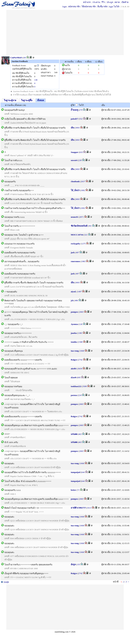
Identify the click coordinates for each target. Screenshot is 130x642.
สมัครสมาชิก (74, 6)
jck (72, 300)
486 (76, 300)
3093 (77, 127)
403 (80, 434)
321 (86, 234)
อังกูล (73, 564)
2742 (80, 359)
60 (25, 57)
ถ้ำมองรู (74, 110)
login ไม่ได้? (114, 6)
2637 (83, 181)
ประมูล (110, 2)
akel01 (74, 368)
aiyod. (73, 291)
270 (81, 110)
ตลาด (117, 2)
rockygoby (75, 243)
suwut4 (74, 160)
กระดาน (96, 2)
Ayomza (74, 324)
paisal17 (74, 119)
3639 (80, 368)
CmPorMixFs (16, 57)
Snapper (74, 152)
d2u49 (73, 377)
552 (81, 119)
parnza (74, 395)
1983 (83, 261)
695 (79, 377)
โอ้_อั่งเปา (75, 190)
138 (35, 80)
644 (83, 472)
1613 (89, 508)
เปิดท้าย (125, 2)
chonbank (75, 181)
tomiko (74, 342)
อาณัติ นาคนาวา (78, 508)
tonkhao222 (76, 386)
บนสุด (5, 582)
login (64, 6)
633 (81, 152)
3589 (85, 386)
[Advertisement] (65, 32)
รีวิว (103, 2)
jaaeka (74, 333)
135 (78, 564)
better (73, 490)
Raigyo (74, 359)
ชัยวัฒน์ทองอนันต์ (79, 226)
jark (73, 252)
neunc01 (74, 217)
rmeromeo (75, 261)
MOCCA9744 (77, 234)
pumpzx (74, 312)
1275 (83, 243)
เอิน (72, 127)
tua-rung (75, 351)
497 (77, 252)
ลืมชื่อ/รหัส (102, 6)
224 (80, 395)
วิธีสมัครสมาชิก (89, 6)
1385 (80, 333)
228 (80, 160)
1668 (82, 351)
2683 (81, 312)
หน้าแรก (87, 2)
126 (80, 324)
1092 (83, 190)
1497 (79, 291)
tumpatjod (75, 472)
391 (90, 226)
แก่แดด (74, 434)
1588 (80, 342)
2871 (82, 217)
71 (78, 490)
